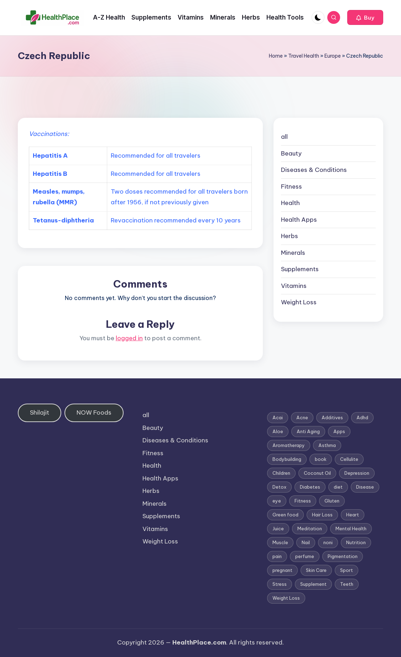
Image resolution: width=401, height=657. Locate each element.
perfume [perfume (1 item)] (304, 556)
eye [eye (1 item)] (276, 501)
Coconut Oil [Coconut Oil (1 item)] (317, 473)
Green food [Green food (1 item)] (285, 514)
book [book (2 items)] (321, 459)
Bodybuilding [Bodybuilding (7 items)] (286, 459)
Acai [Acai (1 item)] (277, 417)
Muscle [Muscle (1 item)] (280, 542)
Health (290, 203)
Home (276, 56)
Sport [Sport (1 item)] (346, 570)
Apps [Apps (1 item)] (339, 431)
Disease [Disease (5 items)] (365, 487)
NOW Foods (94, 412)
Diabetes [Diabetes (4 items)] (310, 487)
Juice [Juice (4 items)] (278, 528)
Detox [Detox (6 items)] (279, 487)
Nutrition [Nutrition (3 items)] (356, 542)
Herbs (289, 236)
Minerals (293, 253)
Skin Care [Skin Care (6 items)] (316, 570)
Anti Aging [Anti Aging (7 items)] (308, 431)
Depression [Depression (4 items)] (356, 473)
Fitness (291, 186)
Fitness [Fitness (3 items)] (303, 501)
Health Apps (299, 220)
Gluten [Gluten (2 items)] (331, 501)
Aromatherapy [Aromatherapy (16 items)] (288, 445)
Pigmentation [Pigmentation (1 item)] (343, 556)
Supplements (300, 269)
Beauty (291, 153)
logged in (129, 338)
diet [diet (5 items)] (338, 487)
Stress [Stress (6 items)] (279, 584)
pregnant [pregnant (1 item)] (282, 570)
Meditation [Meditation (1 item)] (309, 528)
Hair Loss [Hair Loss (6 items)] (322, 514)
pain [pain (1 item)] (277, 556)
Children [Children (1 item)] (281, 473)
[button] (365, 17)
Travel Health (303, 56)
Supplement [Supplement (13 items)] (313, 584)
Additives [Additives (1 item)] (332, 417)
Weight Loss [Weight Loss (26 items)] (286, 598)
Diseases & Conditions (314, 170)
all (284, 137)
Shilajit (39, 412)
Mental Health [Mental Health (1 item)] (350, 528)
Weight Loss (299, 302)
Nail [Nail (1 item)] (306, 542)
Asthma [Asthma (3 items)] (327, 445)
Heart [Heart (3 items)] (352, 514)
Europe (332, 56)
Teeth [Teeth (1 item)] (346, 584)
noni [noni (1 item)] (328, 542)
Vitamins (294, 286)
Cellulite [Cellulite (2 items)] (349, 459)
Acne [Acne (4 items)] (302, 417)
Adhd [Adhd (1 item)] (362, 417)
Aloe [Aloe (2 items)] (277, 431)
